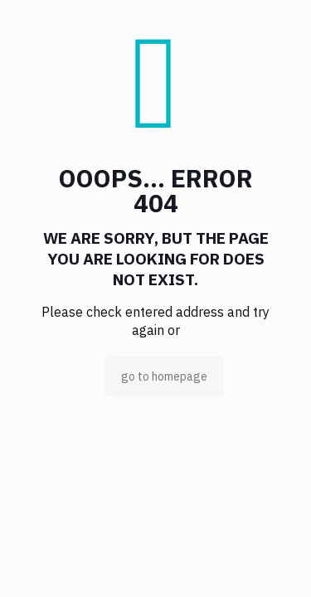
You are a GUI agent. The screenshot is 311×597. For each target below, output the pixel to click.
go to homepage (164, 376)
